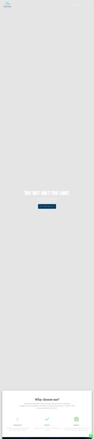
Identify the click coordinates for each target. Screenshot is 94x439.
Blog (84, 4)
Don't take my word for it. (47, 207)
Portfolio (78, 4)
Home (72, 4)
